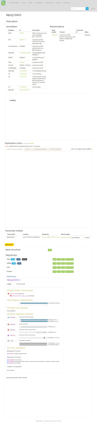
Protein (57, 237)
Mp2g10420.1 (9, 244)
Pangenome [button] (39, 2)
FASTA (63, 237)
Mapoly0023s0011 (25, 90)
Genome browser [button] (14, 2)
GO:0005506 (23, 74)
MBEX (32, 143)
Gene (43, 237)
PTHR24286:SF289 (25, 53)
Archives (58, 2)
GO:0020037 (23, 87)
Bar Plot (28, 149)
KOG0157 (22, 39)
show (49, 250)
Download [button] (67, 2)
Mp (55, 35)
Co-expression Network (40, 149)
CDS (53, 237)
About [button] (93, 8)
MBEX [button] (31, 2)
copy (58, 259)
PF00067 (22, 62)
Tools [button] (24, 2)
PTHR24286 (23, 71)
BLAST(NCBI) (69, 259)
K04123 (22, 33)
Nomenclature (49, 2)
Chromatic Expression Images (14, 149)
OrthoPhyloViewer (55, 149)
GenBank (68, 237)
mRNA (48, 237)
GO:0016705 (23, 76)
